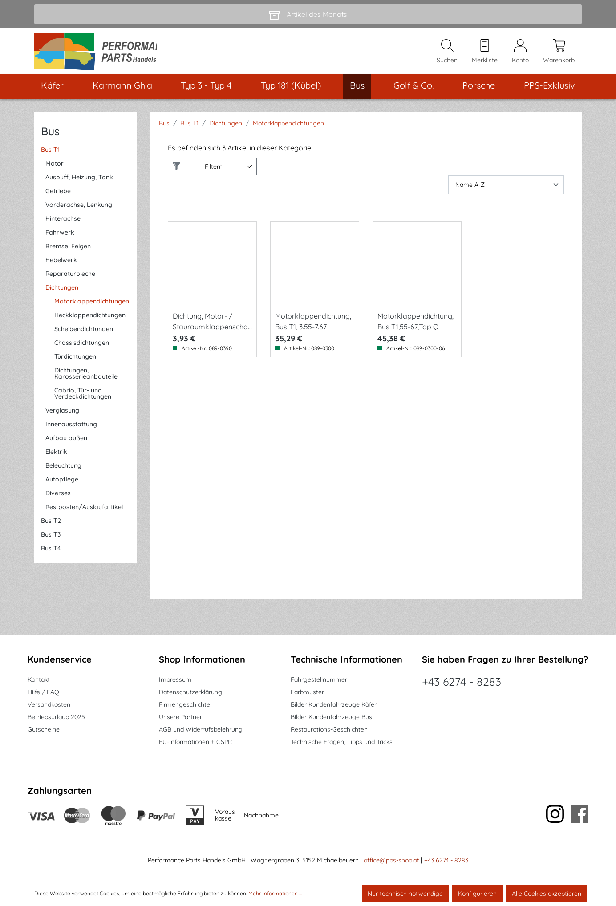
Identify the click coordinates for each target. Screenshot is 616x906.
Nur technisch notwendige (405, 894)
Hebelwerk (61, 265)
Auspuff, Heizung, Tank (79, 182)
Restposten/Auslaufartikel (84, 512)
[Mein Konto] (520, 54)
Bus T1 (50, 154)
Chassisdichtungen (81, 348)
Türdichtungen (75, 361)
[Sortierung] (506, 189)
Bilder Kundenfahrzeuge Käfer (334, 705)
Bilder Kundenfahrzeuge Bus (331, 717)
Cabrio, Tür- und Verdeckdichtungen (82, 398)
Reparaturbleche (70, 279)
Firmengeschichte (184, 705)
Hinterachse (63, 223)
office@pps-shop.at (391, 861)
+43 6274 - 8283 (461, 682)
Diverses (58, 498)
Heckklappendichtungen (90, 320)
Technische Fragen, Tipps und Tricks (342, 742)
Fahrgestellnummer (319, 680)
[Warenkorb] (559, 54)
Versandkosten (49, 705)
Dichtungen (61, 292)
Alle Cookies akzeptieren (546, 894)
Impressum (175, 680)
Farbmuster (307, 692)
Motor (54, 168)
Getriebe (58, 196)
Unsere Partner (180, 717)
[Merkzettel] (485, 54)
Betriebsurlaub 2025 (56, 717)
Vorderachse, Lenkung (78, 210)
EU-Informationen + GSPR (195, 742)
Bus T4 (51, 553)
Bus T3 (51, 539)
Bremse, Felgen (68, 251)
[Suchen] (447, 54)
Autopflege (61, 484)
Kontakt (39, 680)
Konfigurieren (477, 894)
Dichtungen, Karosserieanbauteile (86, 378)
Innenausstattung (71, 429)
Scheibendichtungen (83, 334)
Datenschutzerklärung (190, 692)
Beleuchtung (63, 470)
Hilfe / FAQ (43, 692)
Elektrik (56, 457)
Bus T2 (51, 526)
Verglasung (62, 415)
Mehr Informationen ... (275, 893)
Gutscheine (44, 730)
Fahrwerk (59, 237)
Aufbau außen (66, 443)
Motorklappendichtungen (91, 306)
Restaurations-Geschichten (329, 730)
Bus (50, 135)
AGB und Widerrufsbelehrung (201, 730)
